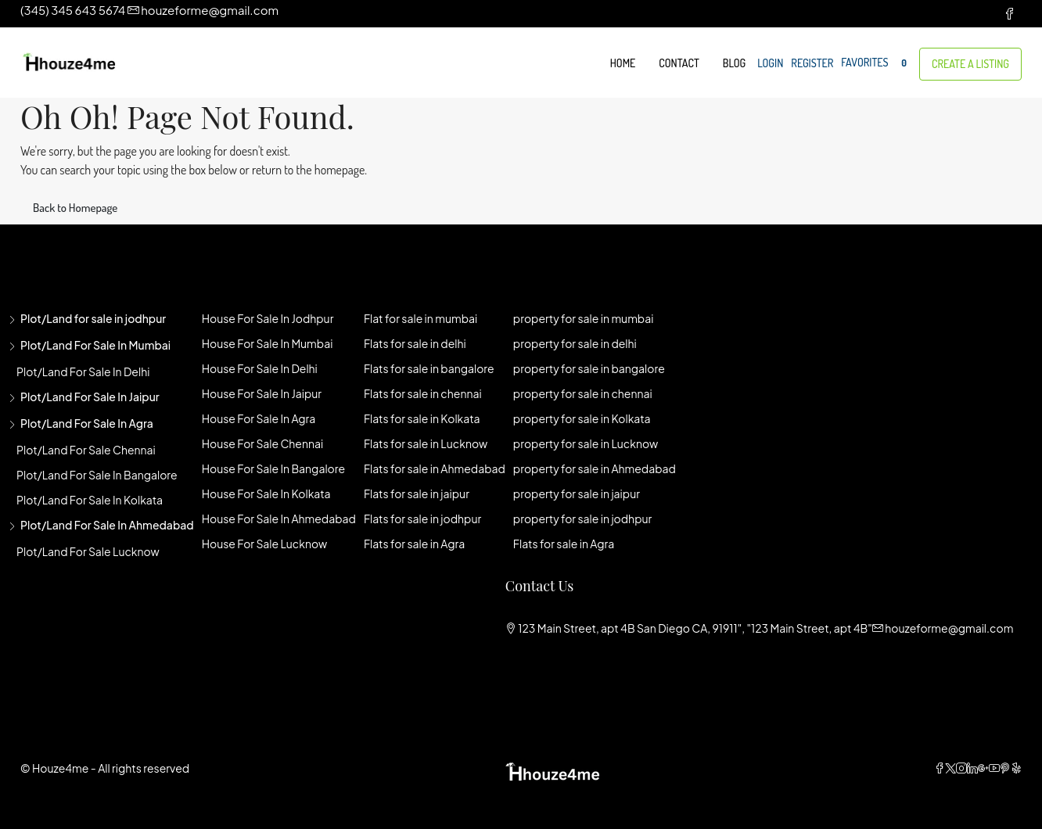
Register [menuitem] (812, 63)
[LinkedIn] (972, 768)
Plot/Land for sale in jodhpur (93, 318)
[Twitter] (950, 768)
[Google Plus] (983, 768)
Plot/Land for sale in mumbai (95, 345)
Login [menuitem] (770, 63)
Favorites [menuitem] (876, 63)
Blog (734, 63)
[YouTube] (994, 768)
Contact (679, 63)
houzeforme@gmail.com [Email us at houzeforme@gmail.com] (949, 628)
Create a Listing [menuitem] (970, 63)
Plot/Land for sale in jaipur (90, 396)
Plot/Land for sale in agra (86, 423)
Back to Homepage (75, 207)
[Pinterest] (1005, 768)
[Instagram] (961, 768)
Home (623, 63)
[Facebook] (939, 768)
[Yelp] (1016, 768)
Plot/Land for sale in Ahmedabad (107, 525)
